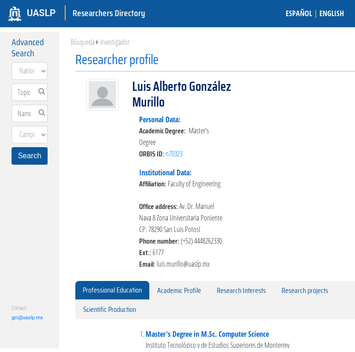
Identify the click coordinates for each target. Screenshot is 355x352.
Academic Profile (179, 290)
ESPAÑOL (299, 13)
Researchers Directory (109, 13)
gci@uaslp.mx (27, 318)
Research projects (305, 290)
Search (30, 156)
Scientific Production (109, 309)
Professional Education (112, 290)
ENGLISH (331, 13)
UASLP (41, 12)
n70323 (174, 154)
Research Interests (241, 290)
